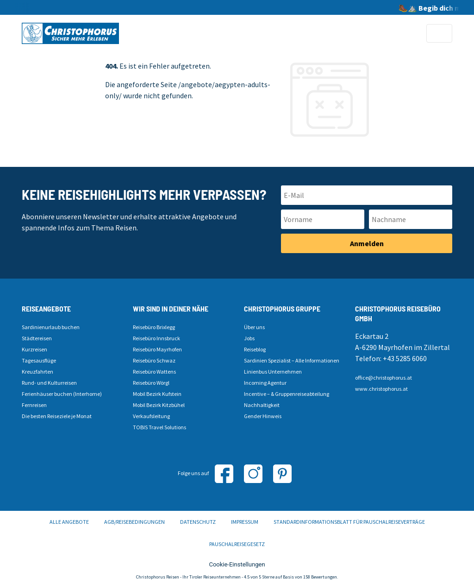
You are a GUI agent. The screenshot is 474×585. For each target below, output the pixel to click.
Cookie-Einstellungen (237, 564)
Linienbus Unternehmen (273, 371)
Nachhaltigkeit (262, 404)
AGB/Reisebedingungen (134, 521)
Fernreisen (34, 404)
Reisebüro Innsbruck (156, 338)
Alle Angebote (69, 521)
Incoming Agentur (265, 382)
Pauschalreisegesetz (237, 543)
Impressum (244, 521)
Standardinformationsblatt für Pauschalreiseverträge (349, 521)
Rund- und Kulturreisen (49, 382)
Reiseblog (255, 349)
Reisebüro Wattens (154, 371)
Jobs (249, 338)
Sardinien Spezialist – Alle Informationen (291, 360)
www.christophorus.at (381, 388)
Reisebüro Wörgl (151, 382)
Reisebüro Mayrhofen (157, 349)
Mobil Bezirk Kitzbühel (159, 404)
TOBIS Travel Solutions (159, 427)
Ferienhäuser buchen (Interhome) (62, 393)
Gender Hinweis (262, 416)
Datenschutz (198, 521)
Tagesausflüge (39, 360)
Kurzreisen (34, 349)
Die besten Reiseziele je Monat (57, 416)
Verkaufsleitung (151, 416)
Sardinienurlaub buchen (51, 327)
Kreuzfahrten (37, 371)
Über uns (254, 327)
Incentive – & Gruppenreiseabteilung (286, 393)
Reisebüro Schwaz (154, 360)
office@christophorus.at (383, 377)
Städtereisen (37, 338)
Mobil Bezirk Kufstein (157, 393)
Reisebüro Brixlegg (154, 327)
